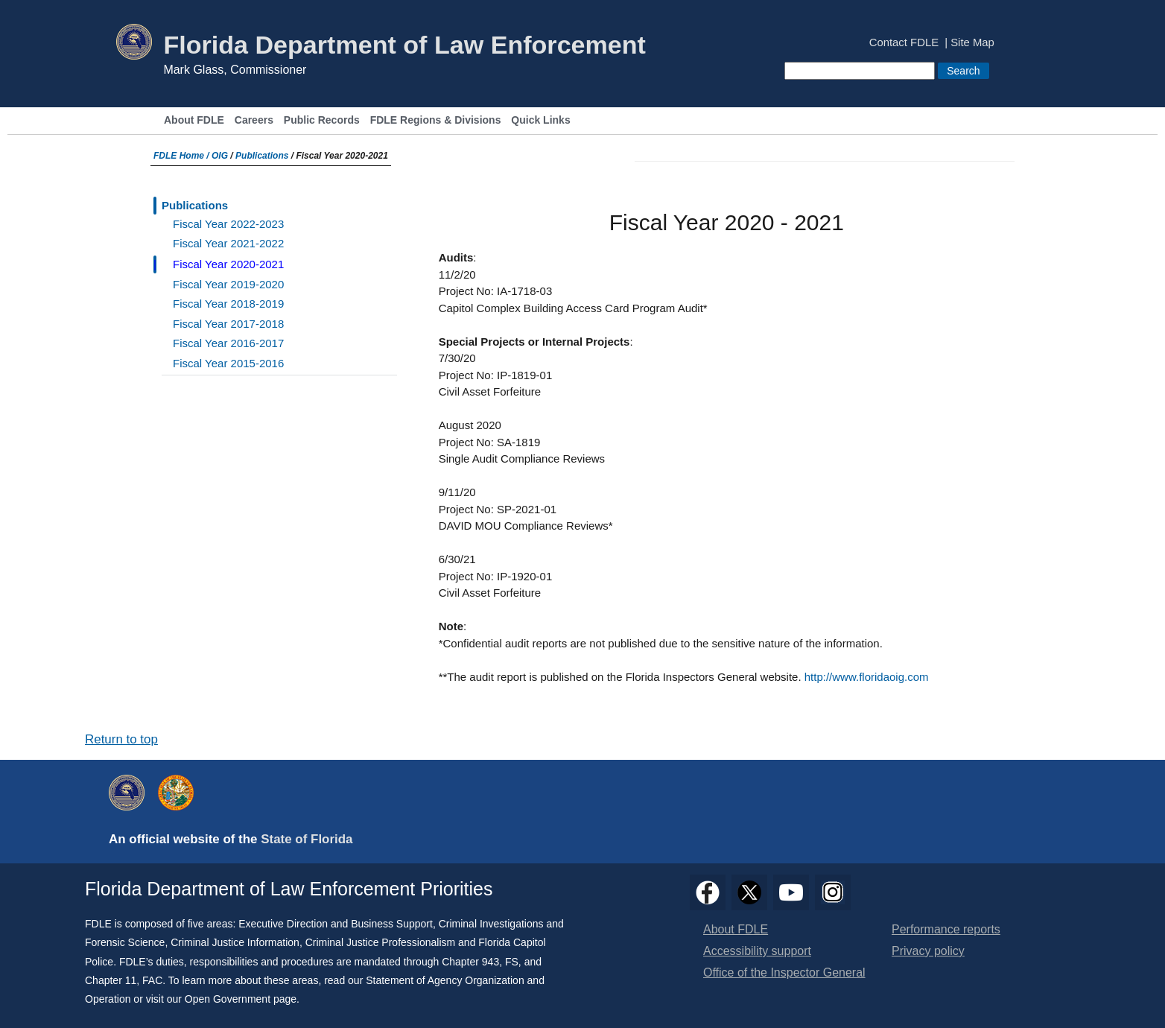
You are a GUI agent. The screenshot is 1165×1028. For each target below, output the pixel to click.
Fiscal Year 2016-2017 (228, 343)
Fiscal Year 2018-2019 (228, 303)
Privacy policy (928, 951)
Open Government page (240, 999)
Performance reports (946, 929)
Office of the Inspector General (784, 972)
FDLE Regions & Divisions (435, 120)
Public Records (322, 120)
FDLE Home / (182, 155)
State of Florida (306, 839)
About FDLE (194, 120)
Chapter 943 (470, 962)
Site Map (972, 43)
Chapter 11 (110, 980)
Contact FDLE (904, 43)
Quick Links (540, 120)
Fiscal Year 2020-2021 (228, 264)
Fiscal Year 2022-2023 (228, 224)
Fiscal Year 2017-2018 (228, 323)
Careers (254, 120)
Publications (261, 155)
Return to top (121, 739)
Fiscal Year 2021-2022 (228, 243)
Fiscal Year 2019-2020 (228, 284)
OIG (220, 155)
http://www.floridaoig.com (866, 676)
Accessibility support (757, 951)
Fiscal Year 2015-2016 (228, 363)
